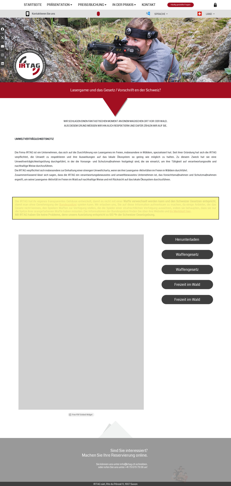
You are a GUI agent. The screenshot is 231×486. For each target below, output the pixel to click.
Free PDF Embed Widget (80, 414)
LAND (209, 14)
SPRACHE (160, 14)
